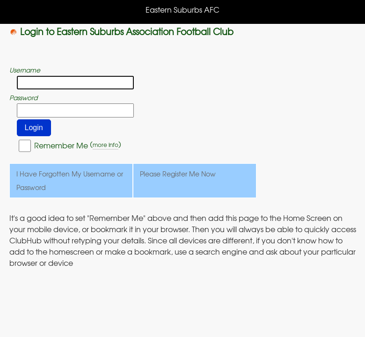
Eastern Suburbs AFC (182, 9)
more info (105, 144)
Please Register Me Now (178, 173)
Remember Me (61, 145)
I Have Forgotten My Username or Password (69, 180)
